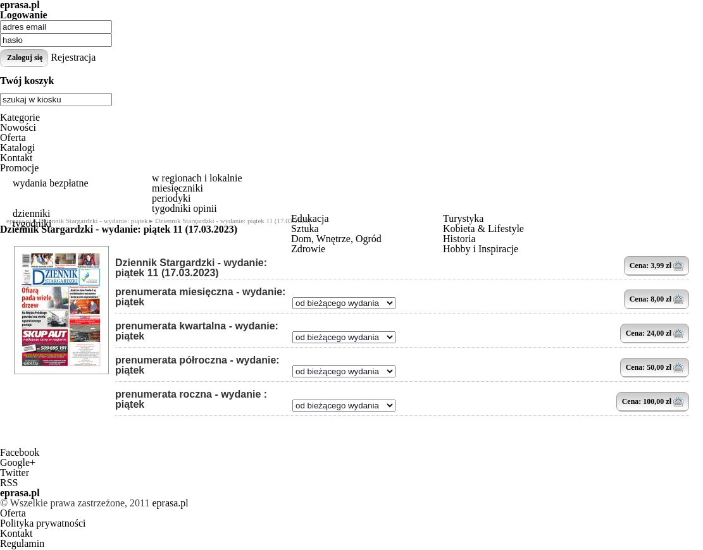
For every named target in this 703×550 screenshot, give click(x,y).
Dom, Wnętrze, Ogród (336, 238)
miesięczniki (177, 188)
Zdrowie (308, 248)
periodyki (171, 198)
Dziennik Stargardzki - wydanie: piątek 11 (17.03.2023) (191, 268)
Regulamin (22, 543)
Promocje (19, 167)
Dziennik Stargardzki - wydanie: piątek (93, 220)
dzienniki (32, 213)
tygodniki (32, 223)
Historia (459, 238)
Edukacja (310, 218)
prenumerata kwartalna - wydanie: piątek (196, 331)
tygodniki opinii (184, 208)
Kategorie (20, 117)
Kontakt (16, 157)
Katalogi (17, 147)
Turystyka (463, 218)
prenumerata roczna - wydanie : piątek (191, 399)
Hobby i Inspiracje (480, 248)
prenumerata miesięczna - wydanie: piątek (200, 297)
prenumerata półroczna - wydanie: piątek (197, 365)
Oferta (13, 137)
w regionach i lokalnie (197, 178)
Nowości (18, 127)
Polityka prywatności (43, 523)
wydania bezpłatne (51, 183)
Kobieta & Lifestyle (483, 228)
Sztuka (305, 228)
